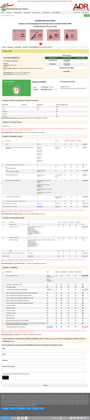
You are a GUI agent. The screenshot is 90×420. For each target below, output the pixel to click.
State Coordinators (21, 408)
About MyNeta (85, 12)
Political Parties (36, 12)
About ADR (77, 12)
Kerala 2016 (10, 47)
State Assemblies (18, 12)
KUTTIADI (25, 47)
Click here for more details (66, 67)
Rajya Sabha (27, 12)
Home (2, 12)
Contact (28, 408)
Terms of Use (35, 408)
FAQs (42, 408)
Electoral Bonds (46, 12)
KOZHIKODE (18, 47)
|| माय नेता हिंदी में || (56, 12)
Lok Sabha (9, 12)
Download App (55, 418)
